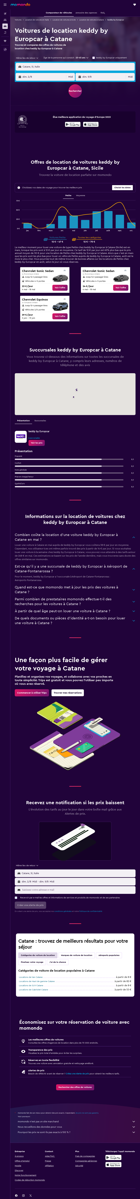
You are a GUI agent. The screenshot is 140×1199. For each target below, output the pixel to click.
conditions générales (63, 911)
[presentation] (91, 124)
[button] (5, 4)
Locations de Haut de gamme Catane (37, 981)
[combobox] (27, 58)
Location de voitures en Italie (37, 20)
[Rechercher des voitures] (5, 26)
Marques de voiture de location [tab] (76, 955)
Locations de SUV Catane (31, 986)
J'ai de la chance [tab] (58, 962)
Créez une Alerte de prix (77, 1074)
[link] (60, 288)
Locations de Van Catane (31, 977)
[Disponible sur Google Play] (73, 125)
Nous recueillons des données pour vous (77, 1127)
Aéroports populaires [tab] (109, 955)
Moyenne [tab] (80, 195)
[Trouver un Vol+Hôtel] (5, 32)
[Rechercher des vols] (5, 14)
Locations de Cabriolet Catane (33, 990)
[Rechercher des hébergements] (5, 20)
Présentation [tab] (23, 421)
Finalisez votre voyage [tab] (32, 962)
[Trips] (5, 41)
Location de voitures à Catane (91, 20)
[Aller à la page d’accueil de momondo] (20, 4)
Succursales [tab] (40, 421)
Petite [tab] (68, 195)
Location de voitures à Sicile (64, 20)
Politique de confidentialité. (91, 911)
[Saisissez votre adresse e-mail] (78, 890)
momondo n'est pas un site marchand (77, 1121)
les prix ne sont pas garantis (87, 1113)
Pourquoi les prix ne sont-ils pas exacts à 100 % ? (77, 1132)
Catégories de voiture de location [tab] (38, 955)
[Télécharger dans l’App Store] (91, 125)
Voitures (18, 20)
